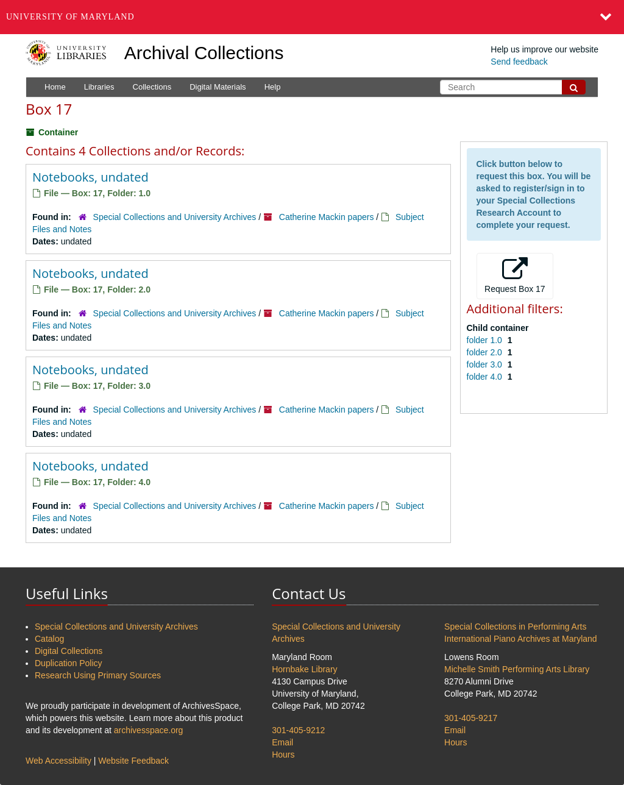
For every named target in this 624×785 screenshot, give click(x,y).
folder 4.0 (486, 377)
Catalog (49, 639)
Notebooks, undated (90, 177)
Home (55, 86)
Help (272, 86)
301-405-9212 (298, 730)
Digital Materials (218, 86)
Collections (152, 86)
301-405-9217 (470, 718)
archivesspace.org (148, 730)
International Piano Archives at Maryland (520, 639)
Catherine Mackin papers (326, 217)
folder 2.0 (486, 352)
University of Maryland (70, 16)
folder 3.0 (486, 364)
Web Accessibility (58, 760)
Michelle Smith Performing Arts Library (516, 669)
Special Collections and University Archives (175, 217)
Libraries (99, 86)
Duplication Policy (68, 663)
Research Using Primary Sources (98, 675)
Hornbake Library (304, 669)
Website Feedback (133, 760)
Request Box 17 (514, 275)
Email (282, 742)
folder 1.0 (486, 340)
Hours (283, 754)
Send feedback (519, 61)
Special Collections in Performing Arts (515, 626)
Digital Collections (68, 651)
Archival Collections (204, 53)
